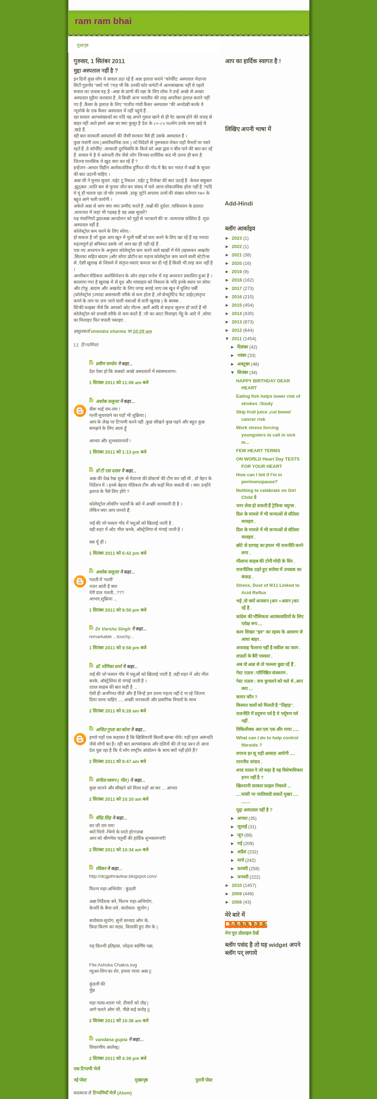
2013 (237, 321)
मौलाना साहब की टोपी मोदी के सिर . (265, 561)
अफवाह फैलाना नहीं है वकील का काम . (268, 647)
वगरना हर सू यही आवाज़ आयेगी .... (265, 753)
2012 (237, 330)
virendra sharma (249, 924)
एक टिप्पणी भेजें (87, 1068)
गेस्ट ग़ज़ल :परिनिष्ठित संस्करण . (262, 672)
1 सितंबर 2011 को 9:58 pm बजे (117, 647)
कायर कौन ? (246, 697)
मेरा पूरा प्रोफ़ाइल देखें (242, 933)
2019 (237, 271)
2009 (237, 893)
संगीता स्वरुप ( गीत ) (112, 780)
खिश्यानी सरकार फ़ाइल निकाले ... (263, 785)
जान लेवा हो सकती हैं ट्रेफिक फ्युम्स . (266, 505)
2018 (237, 280)
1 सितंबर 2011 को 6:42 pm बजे (117, 553)
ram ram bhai (103, 21)
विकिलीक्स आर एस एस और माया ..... (267, 729)
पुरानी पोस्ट (204, 1080)
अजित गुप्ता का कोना (113, 729)
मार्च (241, 860)
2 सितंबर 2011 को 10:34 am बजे (119, 849)
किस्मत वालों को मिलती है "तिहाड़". (265, 705)
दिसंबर (243, 347)
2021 (237, 254)
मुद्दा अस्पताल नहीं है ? (254, 810)
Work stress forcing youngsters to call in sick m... (265, 435)
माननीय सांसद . (249, 761)
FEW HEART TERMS (258, 450)
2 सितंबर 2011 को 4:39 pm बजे (117, 1058)
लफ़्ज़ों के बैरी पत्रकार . (254, 656)
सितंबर (243, 372)
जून (240, 835)
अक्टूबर (244, 364)
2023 (237, 238)
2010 (237, 885)
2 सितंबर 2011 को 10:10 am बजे (119, 799)
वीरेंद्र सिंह (103, 818)
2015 (237, 305)
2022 (237, 246)
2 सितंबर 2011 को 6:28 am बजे (117, 710)
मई (240, 843)
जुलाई (242, 826)
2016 (237, 296)
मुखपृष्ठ (83, 45)
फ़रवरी (243, 868)
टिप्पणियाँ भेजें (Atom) (112, 1093)
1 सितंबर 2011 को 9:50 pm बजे (117, 610)
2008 (237, 902)
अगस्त (243, 818)
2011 (237, 338)
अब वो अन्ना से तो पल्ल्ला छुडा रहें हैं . (266, 664)
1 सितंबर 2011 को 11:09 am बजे (119, 382)
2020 (237, 263)
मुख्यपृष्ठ (141, 1080)
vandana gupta (112, 1039)
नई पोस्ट (80, 1080)
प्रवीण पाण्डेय (106, 363)
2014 (237, 313)
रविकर (101, 868)
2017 (237, 288)
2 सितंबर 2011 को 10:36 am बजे (119, 1020)
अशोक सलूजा (107, 401)
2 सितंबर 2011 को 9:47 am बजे (117, 761)
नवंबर (242, 355)
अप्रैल (242, 851)
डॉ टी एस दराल (108, 470)
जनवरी (243, 877)
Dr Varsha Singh (113, 628)
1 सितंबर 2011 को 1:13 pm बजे (117, 452)
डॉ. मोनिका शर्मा (109, 666)
